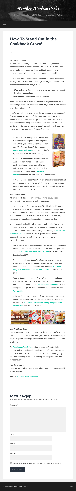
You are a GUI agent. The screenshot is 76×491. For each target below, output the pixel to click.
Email (12, 443)
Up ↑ (71, 486)
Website (13, 453)
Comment (14, 405)
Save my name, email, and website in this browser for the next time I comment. (37, 463)
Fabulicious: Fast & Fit (22, 347)
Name (12, 434)
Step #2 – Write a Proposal (27, 377)
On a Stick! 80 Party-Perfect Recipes (34, 252)
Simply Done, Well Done (22, 150)
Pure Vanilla (18, 291)
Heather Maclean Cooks (38, 8)
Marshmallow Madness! (48, 284)
